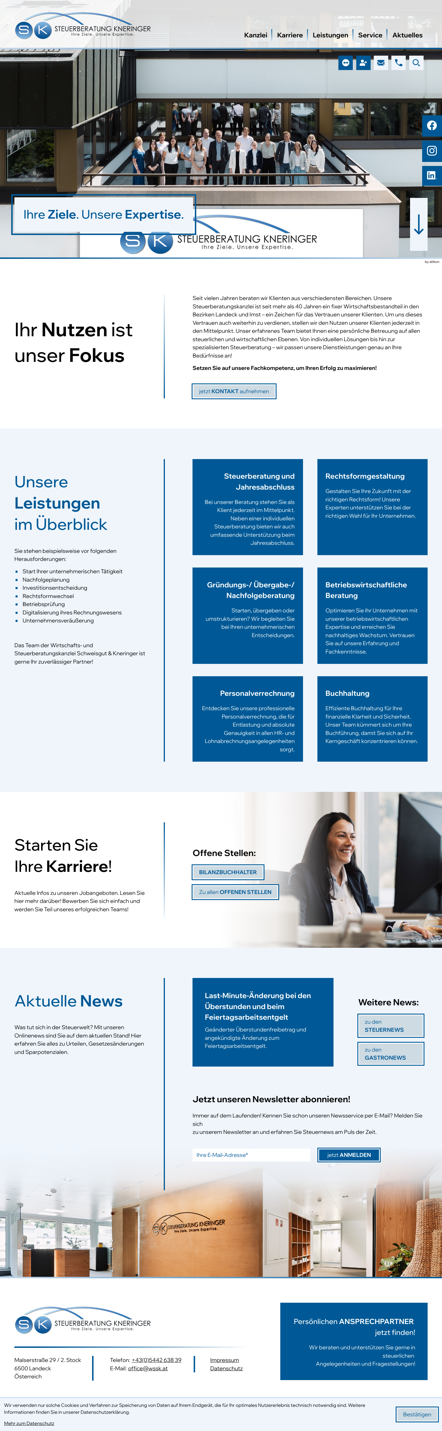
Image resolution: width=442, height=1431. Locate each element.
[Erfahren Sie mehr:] (346, 1341)
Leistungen (330, 35)
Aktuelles (407, 35)
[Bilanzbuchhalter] (228, 872)
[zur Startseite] (82, 26)
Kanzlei (255, 35)
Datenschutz (226, 1368)
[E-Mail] (251, 1155)
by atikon (432, 262)
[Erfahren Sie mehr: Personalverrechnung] (248, 719)
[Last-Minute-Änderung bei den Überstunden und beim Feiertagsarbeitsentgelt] (263, 1022)
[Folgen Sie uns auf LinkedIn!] (432, 176)
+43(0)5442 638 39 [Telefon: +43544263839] (156, 1360)
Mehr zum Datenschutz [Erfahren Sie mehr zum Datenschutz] (29, 1423)
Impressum (224, 1360)
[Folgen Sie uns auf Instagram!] (432, 151)
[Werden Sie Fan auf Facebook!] (432, 125)
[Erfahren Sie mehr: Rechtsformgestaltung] (372, 513)
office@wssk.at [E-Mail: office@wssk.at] (148, 1368)
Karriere (290, 35)
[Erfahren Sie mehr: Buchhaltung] (372, 719)
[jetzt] (234, 391)
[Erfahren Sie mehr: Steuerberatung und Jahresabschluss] (248, 513)
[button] (398, 63)
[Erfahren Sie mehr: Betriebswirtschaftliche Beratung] (372, 622)
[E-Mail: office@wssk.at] (381, 63)
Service (370, 35)
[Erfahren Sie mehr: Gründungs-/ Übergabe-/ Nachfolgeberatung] (248, 622)
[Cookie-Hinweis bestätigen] (417, 1414)
